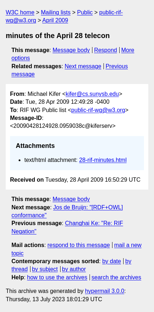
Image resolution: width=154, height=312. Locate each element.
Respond (105, 50)
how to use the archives (57, 277)
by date (111, 261)
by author (74, 269)
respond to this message (78, 245)
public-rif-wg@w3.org (98, 110)
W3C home (20, 12)
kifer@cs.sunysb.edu (92, 94)
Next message (83, 66)
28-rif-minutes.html (102, 160)
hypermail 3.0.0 (104, 291)
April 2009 (55, 20)
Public (85, 12)
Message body (71, 50)
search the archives (116, 277)
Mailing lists (56, 12)
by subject (45, 269)
